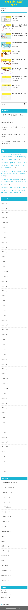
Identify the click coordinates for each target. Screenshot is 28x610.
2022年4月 (4, 305)
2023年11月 (4, 217)
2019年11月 (4, 442)
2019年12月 (4, 437)
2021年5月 (4, 359)
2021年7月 (4, 349)
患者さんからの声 (6, 531)
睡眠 (2, 560)
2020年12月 (4, 378)
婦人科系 (3, 526)
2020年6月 (4, 408)
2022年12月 (4, 271)
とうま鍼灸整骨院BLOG (14, 3)
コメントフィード (6, 595)
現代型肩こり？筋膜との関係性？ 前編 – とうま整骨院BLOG (13, 182)
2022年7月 (4, 295)
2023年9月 (4, 227)
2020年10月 (4, 388)
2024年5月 (4, 203)
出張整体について (6, 521)
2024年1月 (4, 208)
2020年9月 (4, 393)
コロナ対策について (7, 507)
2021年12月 (4, 325)
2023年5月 (4, 247)
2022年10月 (4, 281)
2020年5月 (4, 412)
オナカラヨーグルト (7, 497)
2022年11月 (4, 276)
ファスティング (5, 512)
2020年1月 (4, 432)
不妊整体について (6, 516)
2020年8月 (4, 398)
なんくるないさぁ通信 (7, 487)
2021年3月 (4, 364)
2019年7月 (4, 461)
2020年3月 (4, 422)
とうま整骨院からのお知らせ (9, 482)
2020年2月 (4, 427)
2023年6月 (4, 242)
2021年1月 (4, 373)
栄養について (5, 546)
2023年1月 (4, 266)
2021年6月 (4, 354)
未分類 (3, 541)
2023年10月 (4, 222)
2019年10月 (4, 447)
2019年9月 (4, 451)
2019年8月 (4, 456)
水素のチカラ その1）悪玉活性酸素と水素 (13, 162)
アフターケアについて (7, 492)
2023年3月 (4, 256)
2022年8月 (4, 291)
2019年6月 (4, 466)
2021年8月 (4, 344)
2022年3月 (4, 310)
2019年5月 (4, 471)
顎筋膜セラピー (5, 580)
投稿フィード (4, 592)
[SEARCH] (26, 2)
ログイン (3, 590)
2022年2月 (4, 315)
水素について (5, 551)
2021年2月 (4, 369)
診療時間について (6, 575)
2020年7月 (4, 403)
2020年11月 (4, 383)
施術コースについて (7, 536)
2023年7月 (4, 237)
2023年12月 (4, 213)
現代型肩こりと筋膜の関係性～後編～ (11, 179)
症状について (5, 555)
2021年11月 (4, 330)
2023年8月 (4, 232)
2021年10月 (4, 334)
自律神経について (6, 570)
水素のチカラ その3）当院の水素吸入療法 (13, 187)
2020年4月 (4, 417)
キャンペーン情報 (6, 502)
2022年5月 (4, 300)
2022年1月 (4, 320)
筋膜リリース (5, 565)
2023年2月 (4, 261)
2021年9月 (4, 339)
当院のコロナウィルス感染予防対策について (13, 154)
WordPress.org (5, 597)
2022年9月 (4, 286)
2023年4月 (4, 252)
